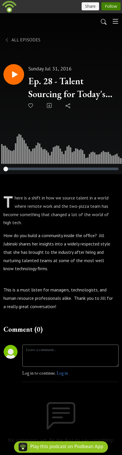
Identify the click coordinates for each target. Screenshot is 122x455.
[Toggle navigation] (115, 21)
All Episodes (22, 40)
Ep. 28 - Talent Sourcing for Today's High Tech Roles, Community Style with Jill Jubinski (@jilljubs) (66, 88)
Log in (62, 373)
